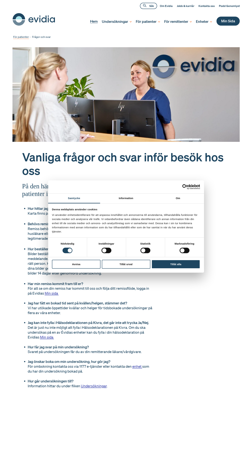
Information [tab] (126, 197)
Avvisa (76, 264)
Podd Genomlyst (229, 6)
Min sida (52, 293)
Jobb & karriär (185, 6)
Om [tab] (178, 197)
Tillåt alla (175, 264)
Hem (94, 21)
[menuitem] (92, 21)
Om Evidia (166, 6)
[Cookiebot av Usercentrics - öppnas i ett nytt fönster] (185, 186)
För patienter (21, 37)
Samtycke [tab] (74, 197)
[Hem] (33, 24)
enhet (137, 366)
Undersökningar (94, 386)
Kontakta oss (206, 6)
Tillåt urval (126, 264)
